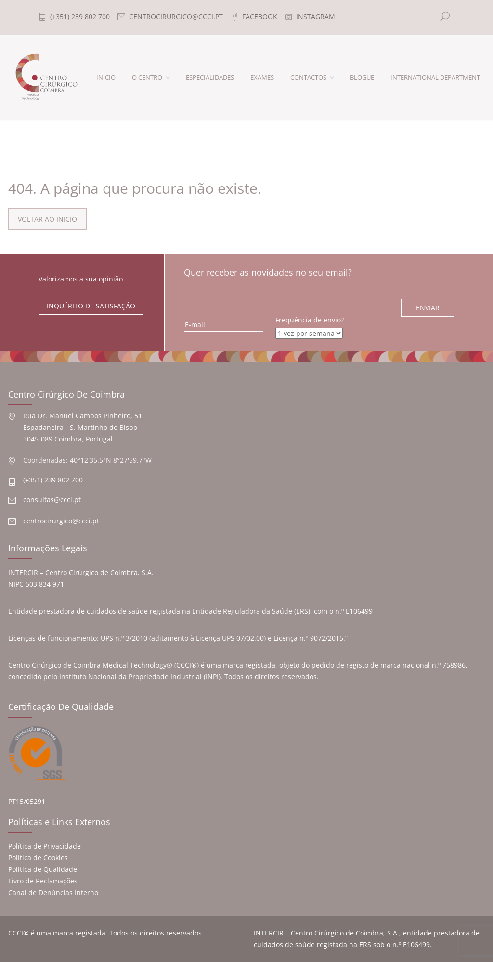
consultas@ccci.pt (52, 499)
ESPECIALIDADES (210, 77)
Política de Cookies (38, 857)
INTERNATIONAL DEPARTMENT (435, 77)
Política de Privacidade (44, 846)
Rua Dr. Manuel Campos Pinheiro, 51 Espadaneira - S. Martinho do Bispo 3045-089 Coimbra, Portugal (82, 427)
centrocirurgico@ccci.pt (61, 520)
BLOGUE (362, 77)
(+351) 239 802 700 (53, 479)
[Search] (408, 17)
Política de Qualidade (42, 869)
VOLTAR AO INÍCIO (47, 219)
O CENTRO (147, 77)
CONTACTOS (308, 77)
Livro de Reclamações (43, 880)
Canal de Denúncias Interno (53, 892)
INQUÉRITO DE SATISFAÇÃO (91, 305)
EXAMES (262, 77)
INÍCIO (106, 77)
